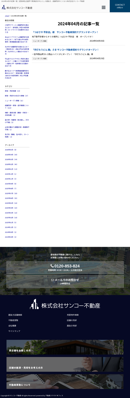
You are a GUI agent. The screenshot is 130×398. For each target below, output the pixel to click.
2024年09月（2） (11, 232)
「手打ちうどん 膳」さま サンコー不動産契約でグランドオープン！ (65, 49)
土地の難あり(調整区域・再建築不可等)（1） (17, 128)
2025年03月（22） (11, 213)
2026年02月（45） (11, 164)
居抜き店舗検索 (15, 314)
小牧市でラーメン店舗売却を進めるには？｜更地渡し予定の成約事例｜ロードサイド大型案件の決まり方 (17, 28)
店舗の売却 (72, 320)
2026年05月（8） (11, 149)
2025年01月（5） (11, 222)
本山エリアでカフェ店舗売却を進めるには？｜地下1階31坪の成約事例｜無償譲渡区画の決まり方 (17, 39)
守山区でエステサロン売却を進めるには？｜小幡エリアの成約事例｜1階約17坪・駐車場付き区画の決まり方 (17, 62)
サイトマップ (14, 331)
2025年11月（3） (11, 179)
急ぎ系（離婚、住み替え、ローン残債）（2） (17, 135)
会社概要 (12, 325)
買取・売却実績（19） (13, 91)
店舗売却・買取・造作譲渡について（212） (17, 106)
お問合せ (119, 6)
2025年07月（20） (11, 193)
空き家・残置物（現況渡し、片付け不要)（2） (17, 121)
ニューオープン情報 (39, 41)
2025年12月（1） (11, 174)
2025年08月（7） (11, 188)
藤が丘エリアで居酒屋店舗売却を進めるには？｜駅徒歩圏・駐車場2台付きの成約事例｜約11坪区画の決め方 (17, 74)
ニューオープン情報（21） (14, 100)
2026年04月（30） (11, 154)
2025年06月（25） (11, 198)
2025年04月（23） (11, 208)
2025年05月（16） (11, 203)
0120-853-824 (65, 267)
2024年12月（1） (11, 227)
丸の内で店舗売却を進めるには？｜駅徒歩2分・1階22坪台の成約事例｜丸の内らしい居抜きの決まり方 (17, 50)
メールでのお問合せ (65, 281)
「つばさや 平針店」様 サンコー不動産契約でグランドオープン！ (65, 32)
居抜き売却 (72, 325)
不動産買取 (13, 320)
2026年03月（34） (11, 159)
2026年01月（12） (11, 169)
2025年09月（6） (11, 183)
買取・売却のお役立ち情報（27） (17, 95)
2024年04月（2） (11, 237)
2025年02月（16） (11, 217)
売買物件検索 (73, 314)
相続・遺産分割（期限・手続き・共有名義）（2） (17, 113)
